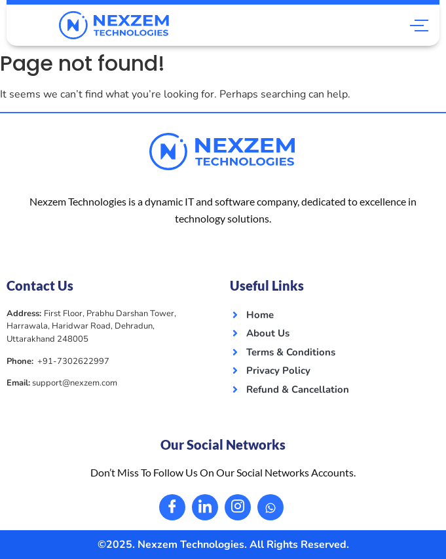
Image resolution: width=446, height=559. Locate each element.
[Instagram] (238, 507)
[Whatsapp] (270, 507)
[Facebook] (172, 507)
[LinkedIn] (205, 507)
